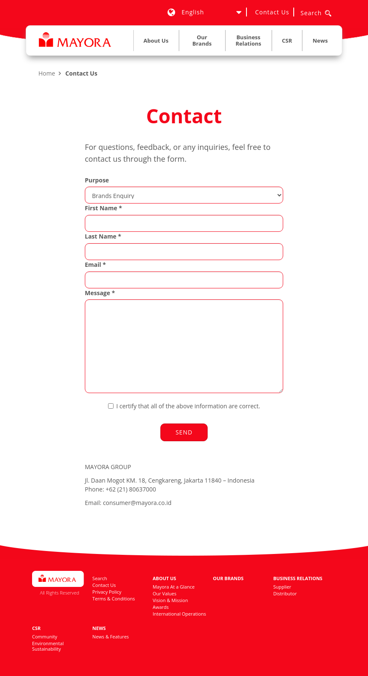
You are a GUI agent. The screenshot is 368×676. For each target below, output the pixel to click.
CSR (36, 628)
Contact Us (272, 12)
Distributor (285, 593)
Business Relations (297, 578)
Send (184, 432)
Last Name (103, 236)
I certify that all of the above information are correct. (184, 406)
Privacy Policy (107, 592)
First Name (103, 208)
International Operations (179, 614)
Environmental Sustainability (48, 646)
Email (95, 265)
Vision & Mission (170, 600)
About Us (164, 578)
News (320, 40)
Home (46, 73)
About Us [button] (155, 40)
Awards (161, 607)
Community (44, 636)
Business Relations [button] (248, 40)
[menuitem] (156, 42)
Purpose (97, 180)
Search (99, 578)
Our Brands (202, 40)
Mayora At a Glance (174, 587)
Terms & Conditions (113, 598)
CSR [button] (287, 40)
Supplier (282, 587)
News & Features (110, 636)
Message (100, 293)
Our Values (164, 593)
